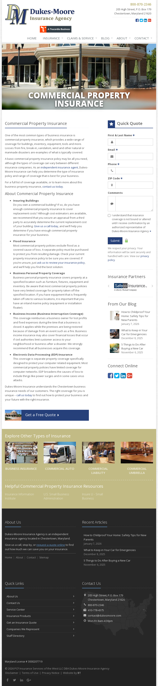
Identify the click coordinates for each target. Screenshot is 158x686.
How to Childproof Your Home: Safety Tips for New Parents (130, 318)
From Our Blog (122, 304)
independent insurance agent (59, 167)
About (123, 38)
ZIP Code (115, 178)
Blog (106, 38)
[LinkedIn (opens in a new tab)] (145, 20)
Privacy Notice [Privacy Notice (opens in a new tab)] (50, 673)
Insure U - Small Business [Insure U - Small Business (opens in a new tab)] (92, 496)
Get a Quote (32, 415)
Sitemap (44, 557)
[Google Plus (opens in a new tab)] (149, 20)
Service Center (40, 609)
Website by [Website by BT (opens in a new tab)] (72, 673)
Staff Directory (40, 636)
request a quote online (50, 545)
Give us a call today (46, 226)
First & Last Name (121, 135)
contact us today (52, 186)
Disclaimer (11, 673)
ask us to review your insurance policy (61, 262)
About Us (40, 596)
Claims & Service (81, 38)
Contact (143, 38)
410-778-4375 (96, 610)
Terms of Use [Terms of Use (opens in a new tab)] (30, 673)
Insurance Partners (126, 276)
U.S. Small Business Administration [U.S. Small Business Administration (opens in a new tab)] (56, 496)
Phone (114, 164)
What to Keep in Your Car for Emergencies (130, 334)
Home (32, 38)
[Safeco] (130, 287)
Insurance (52, 38)
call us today (24, 395)
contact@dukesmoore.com (104, 615)
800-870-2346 (96, 605)
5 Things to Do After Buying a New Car (130, 348)
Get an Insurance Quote (40, 622)
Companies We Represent (40, 629)
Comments (115, 193)
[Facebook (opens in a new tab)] (137, 20)
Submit (115, 241)
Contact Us (40, 603)
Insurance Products (40, 616)
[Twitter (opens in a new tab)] (141, 20)
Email (113, 150)
